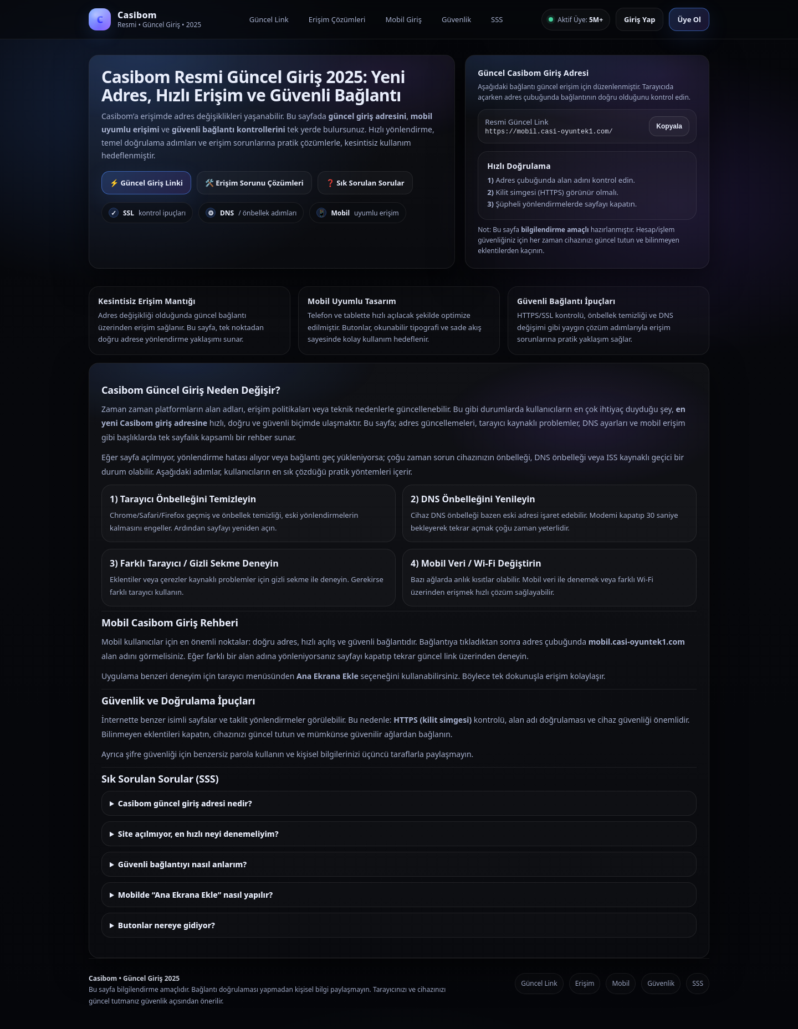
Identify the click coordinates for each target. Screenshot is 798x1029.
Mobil (621, 983)
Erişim (585, 983)
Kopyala (669, 126)
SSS (497, 19)
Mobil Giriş (403, 19)
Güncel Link (269, 19)
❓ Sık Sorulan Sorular (365, 183)
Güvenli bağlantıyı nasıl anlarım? (182, 864)
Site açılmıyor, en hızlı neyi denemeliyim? (198, 834)
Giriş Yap (639, 19)
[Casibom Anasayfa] (150, 19)
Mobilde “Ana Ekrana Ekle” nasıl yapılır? (195, 894)
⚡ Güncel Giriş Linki (146, 183)
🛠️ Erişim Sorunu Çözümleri (254, 183)
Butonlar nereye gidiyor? (166, 925)
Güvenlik (456, 19)
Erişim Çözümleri (337, 19)
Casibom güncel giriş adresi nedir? (185, 803)
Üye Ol (689, 19)
